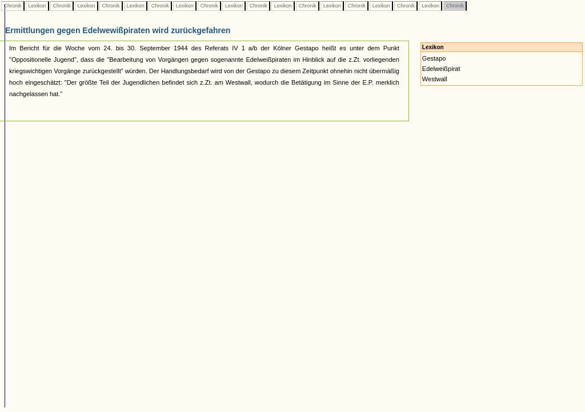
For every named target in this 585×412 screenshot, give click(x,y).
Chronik (12, 6)
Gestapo (434, 58)
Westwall (434, 79)
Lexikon (37, 6)
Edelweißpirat (441, 68)
